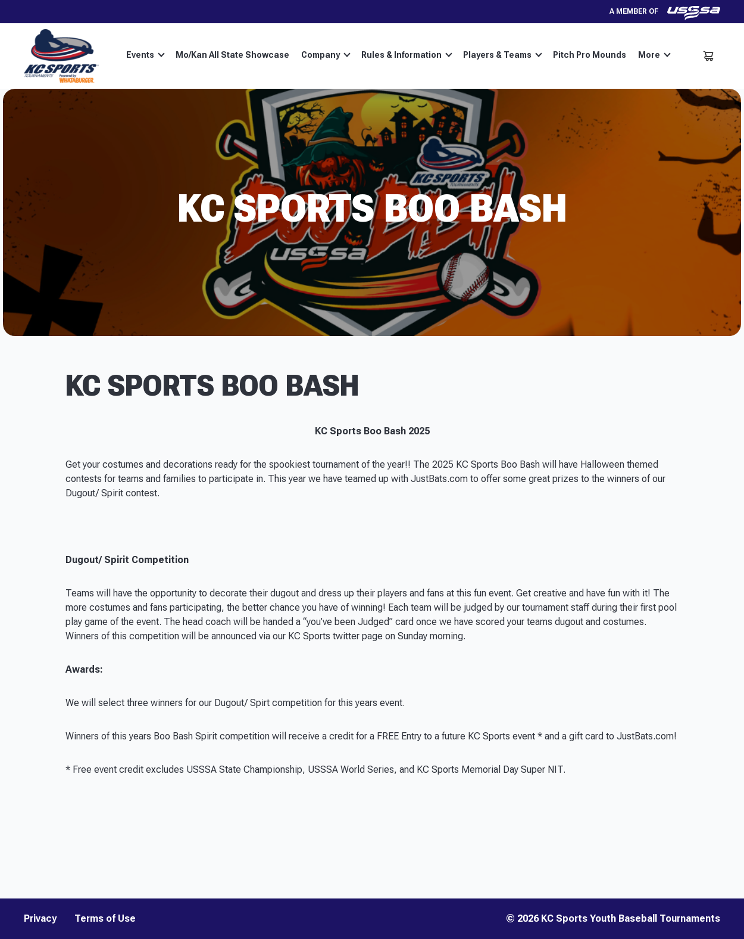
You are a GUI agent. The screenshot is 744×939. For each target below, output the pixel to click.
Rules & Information (406, 55)
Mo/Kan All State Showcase (232, 55)
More (654, 55)
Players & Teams (502, 55)
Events (145, 55)
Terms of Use (105, 918)
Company (326, 55)
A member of (664, 11)
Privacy (40, 918)
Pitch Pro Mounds (589, 55)
